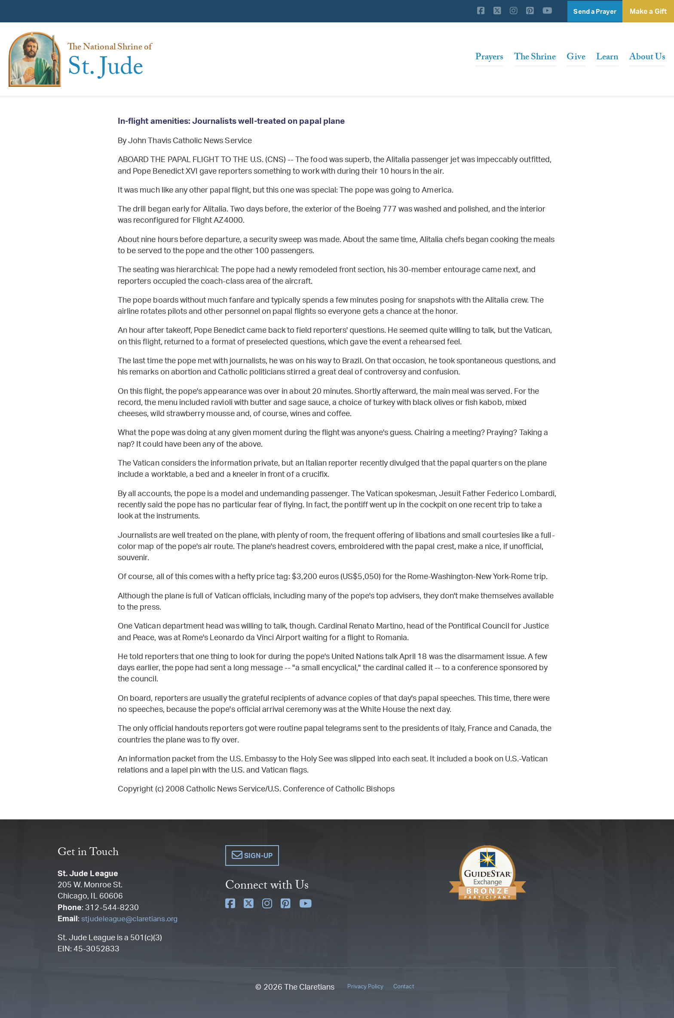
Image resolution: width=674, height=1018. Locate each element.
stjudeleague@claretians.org (131, 918)
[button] (252, 855)
